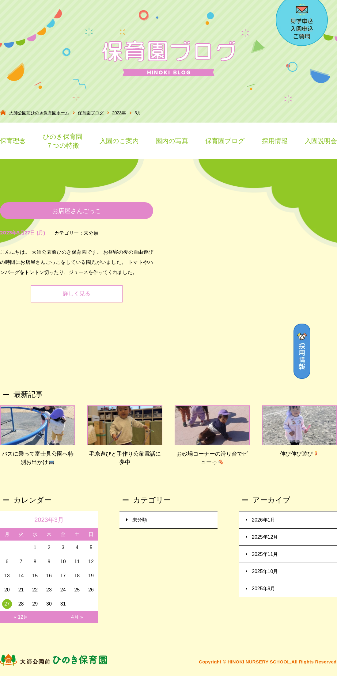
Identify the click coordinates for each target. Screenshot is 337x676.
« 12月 (21, 619)
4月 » (77, 619)
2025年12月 (265, 539)
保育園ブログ (225, 140)
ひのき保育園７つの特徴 (62, 141)
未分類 (91, 235)
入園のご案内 (119, 140)
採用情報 (275, 140)
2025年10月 (265, 574)
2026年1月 (263, 522)
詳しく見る (76, 297)
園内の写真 (172, 140)
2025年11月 (265, 557)
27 (7, 606)
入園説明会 (321, 140)
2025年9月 (263, 591)
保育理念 (13, 140)
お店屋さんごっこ (76, 213)
